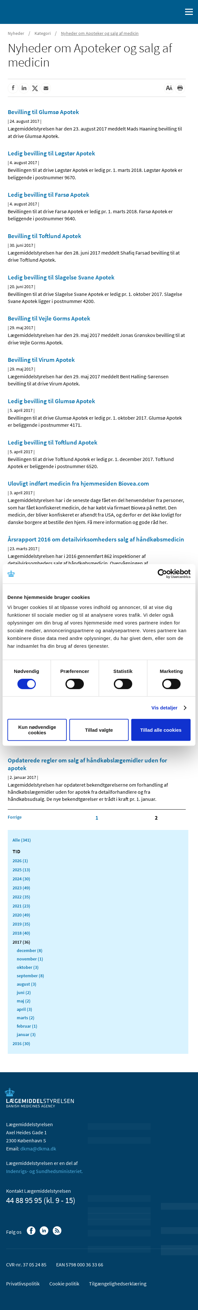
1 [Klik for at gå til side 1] (96, 817)
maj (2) (24, 1001)
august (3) (26, 984)
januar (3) (26, 1034)
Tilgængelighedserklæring (117, 1283)
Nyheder (16, 33)
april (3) (24, 1009)
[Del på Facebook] (13, 88)
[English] (161, 12)
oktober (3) (28, 967)
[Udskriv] (180, 88)
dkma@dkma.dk (38, 1148)
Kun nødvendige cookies (37, 729)
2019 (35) (21, 924)
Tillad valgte (99, 730)
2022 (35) (21, 897)
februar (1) (27, 1026)
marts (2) (26, 1018)
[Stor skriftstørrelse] (169, 88)
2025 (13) (21, 870)
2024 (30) (21, 879)
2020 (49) (21, 915)
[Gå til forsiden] (32, 11)
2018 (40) (21, 933)
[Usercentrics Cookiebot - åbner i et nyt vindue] (162, 574)
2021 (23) (21, 906)
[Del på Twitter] (35, 88)
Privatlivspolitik (23, 1283)
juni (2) (24, 992)
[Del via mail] (46, 88)
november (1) (30, 959)
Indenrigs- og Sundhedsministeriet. (44, 1171)
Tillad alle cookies (161, 730)
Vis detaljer (165, 707)
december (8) (30, 950)
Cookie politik (64, 1283)
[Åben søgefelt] (176, 12)
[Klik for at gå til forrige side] (15, 817)
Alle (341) (22, 840)
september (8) (30, 976)
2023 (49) (21, 888)
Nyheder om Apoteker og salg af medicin (100, 33)
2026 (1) (20, 861)
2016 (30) (21, 1043)
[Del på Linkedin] (24, 88)
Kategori (43, 33)
